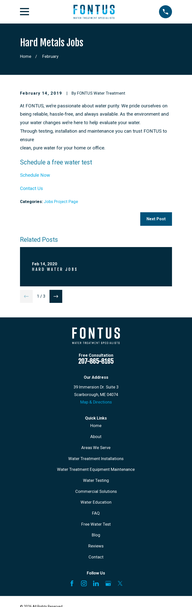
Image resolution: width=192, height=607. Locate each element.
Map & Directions (96, 402)
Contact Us (31, 188)
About (96, 436)
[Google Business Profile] (108, 583)
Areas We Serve (95, 447)
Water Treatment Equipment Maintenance (96, 469)
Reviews (96, 546)
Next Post (156, 219)
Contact (96, 557)
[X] (120, 583)
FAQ (96, 513)
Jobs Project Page (61, 201)
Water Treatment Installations (96, 458)
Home (96, 425)
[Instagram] (84, 583)
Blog (96, 535)
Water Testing (96, 480)
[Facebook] (72, 583)
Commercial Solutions (96, 491)
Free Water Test (96, 524)
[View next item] (56, 296)
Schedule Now (35, 175)
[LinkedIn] (96, 583)
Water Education (96, 502)
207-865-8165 (96, 361)
